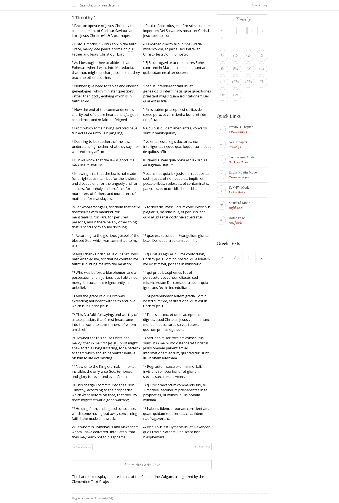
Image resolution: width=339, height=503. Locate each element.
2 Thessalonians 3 (82, 447)
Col (248, 69)
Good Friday (259, 5)
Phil (235, 69)
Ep (222, 69)
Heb (235, 95)
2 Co (248, 56)
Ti (261, 82)
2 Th (222, 82)
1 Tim (235, 82)
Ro (222, 56)
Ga (261, 56)
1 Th (261, 69)
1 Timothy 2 (202, 446)
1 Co (235, 56)
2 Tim (248, 82)
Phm (222, 95)
